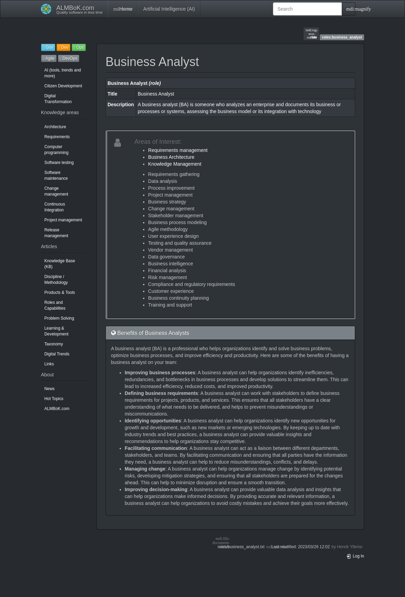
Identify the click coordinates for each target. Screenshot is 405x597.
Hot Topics (53, 398)
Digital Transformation (58, 98)
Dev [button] (63, 47)
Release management (56, 233)
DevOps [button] (68, 58)
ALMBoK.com (56, 408)
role (311, 33)
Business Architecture (171, 157)
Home (122, 8)
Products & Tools (59, 292)
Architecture (55, 126)
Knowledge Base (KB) (59, 263)
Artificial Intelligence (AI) (169, 9)
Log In (355, 556)
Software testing (59, 162)
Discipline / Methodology (56, 279)
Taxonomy (53, 344)
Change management (56, 191)
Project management (63, 220)
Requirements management (178, 150)
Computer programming (56, 149)
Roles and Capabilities (54, 305)
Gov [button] (48, 47)
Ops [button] (79, 47)
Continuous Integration (54, 207)
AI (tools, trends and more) (62, 73)
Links (49, 364)
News (49, 388)
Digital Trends (56, 354)
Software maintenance (56, 175)
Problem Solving (59, 318)
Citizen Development (63, 86)
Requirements (57, 136)
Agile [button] (49, 58)
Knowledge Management (174, 164)
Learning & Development (56, 331)
